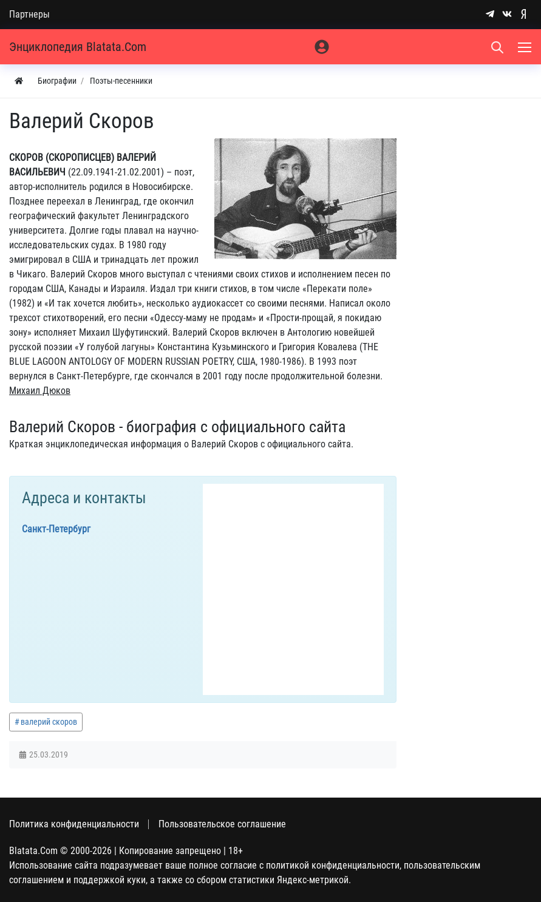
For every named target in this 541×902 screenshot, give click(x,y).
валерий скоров (49, 722)
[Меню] (526, 46)
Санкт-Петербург (56, 529)
